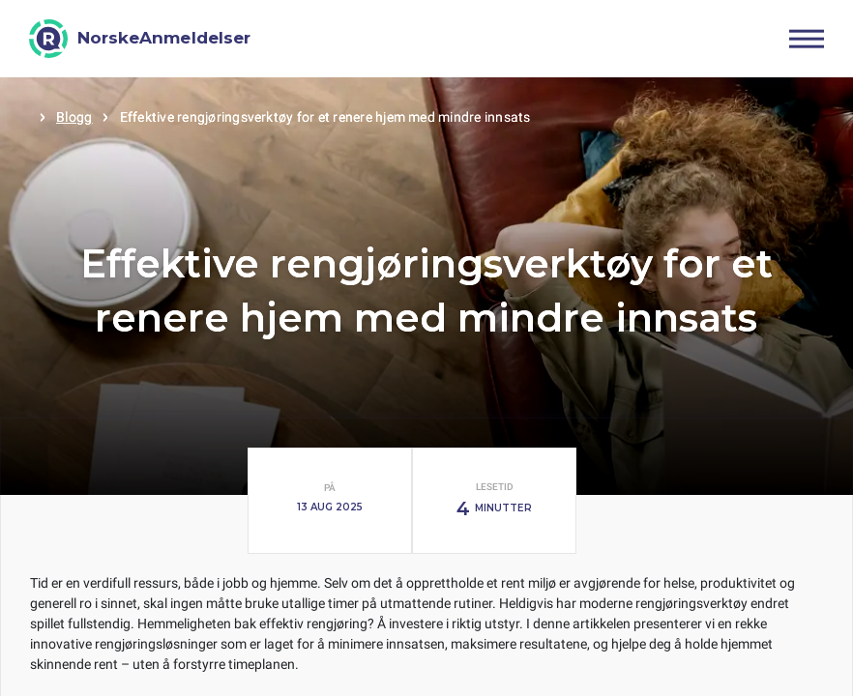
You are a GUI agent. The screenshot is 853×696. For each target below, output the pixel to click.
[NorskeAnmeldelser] (139, 38)
